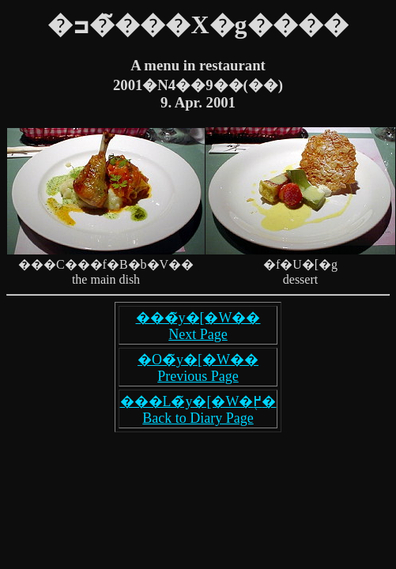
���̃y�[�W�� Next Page (198, 326)
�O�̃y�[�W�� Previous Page (198, 368)
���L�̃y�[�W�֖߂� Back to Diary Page (198, 410)
